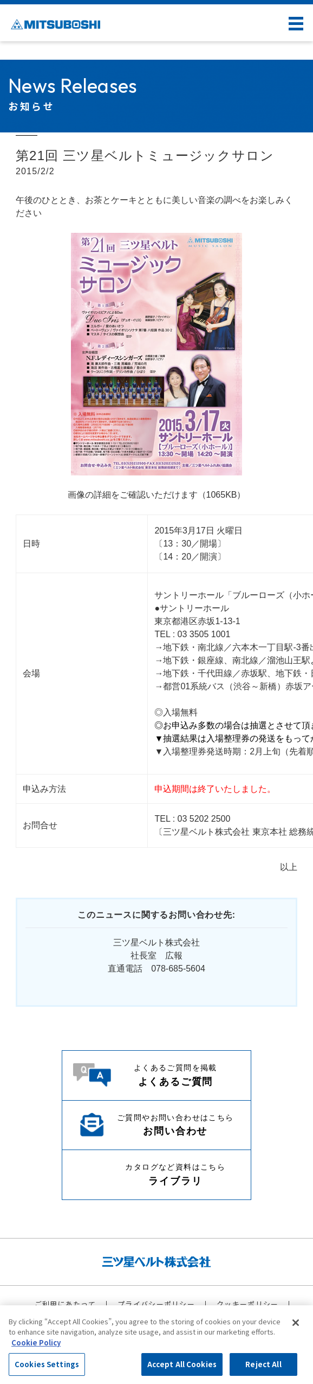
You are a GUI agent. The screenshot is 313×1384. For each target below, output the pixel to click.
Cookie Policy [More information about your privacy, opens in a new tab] (36, 1342)
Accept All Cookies (182, 1364)
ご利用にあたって (65, 1304)
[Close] (296, 1323)
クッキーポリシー (247, 1304)
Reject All (263, 1364)
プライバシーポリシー (156, 1304)
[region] (156, 1344)
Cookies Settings (47, 1364)
